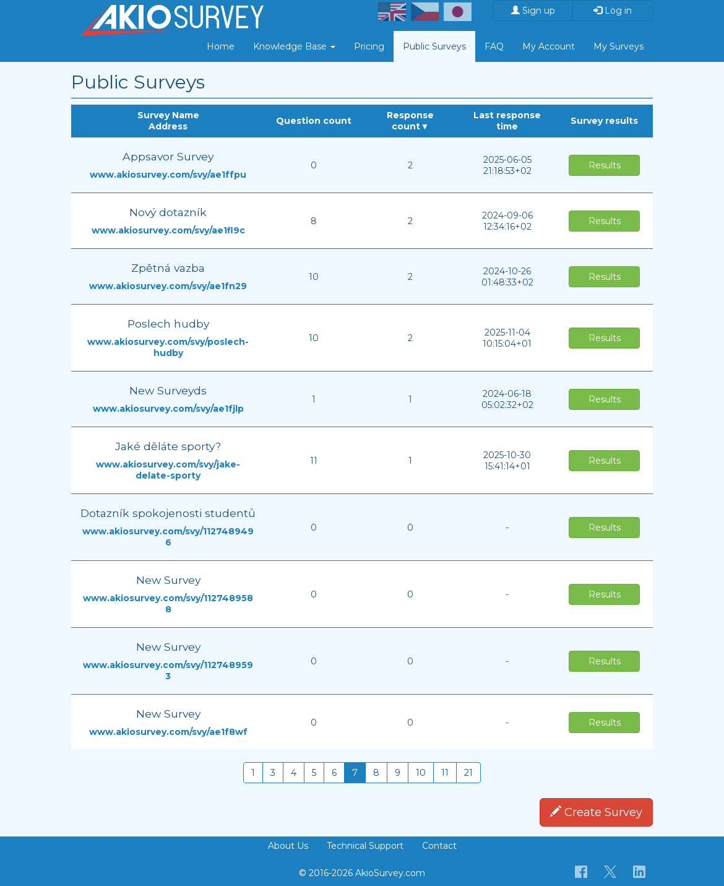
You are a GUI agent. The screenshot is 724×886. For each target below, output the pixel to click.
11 (445, 772)
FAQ (494, 46)
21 (468, 772)
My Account (548, 46)
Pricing (369, 46)
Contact (439, 845)
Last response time (507, 121)
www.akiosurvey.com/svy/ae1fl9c (168, 230)
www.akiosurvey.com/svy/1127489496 (168, 537)
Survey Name (168, 115)
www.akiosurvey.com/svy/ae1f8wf (168, 731)
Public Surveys (434, 46)
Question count (313, 120)
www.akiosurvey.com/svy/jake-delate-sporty (168, 470)
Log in (612, 10)
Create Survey (596, 812)
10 (421, 772)
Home (221, 46)
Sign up (533, 10)
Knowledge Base (294, 46)
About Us (288, 845)
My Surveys (618, 46)
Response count (410, 121)
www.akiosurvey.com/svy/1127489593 (168, 670)
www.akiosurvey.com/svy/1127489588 (168, 604)
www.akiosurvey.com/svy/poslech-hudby (168, 347)
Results (604, 165)
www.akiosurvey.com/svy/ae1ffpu (168, 174)
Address (168, 126)
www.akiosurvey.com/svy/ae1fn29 (168, 286)
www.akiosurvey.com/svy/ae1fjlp (168, 408)
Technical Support (365, 845)
